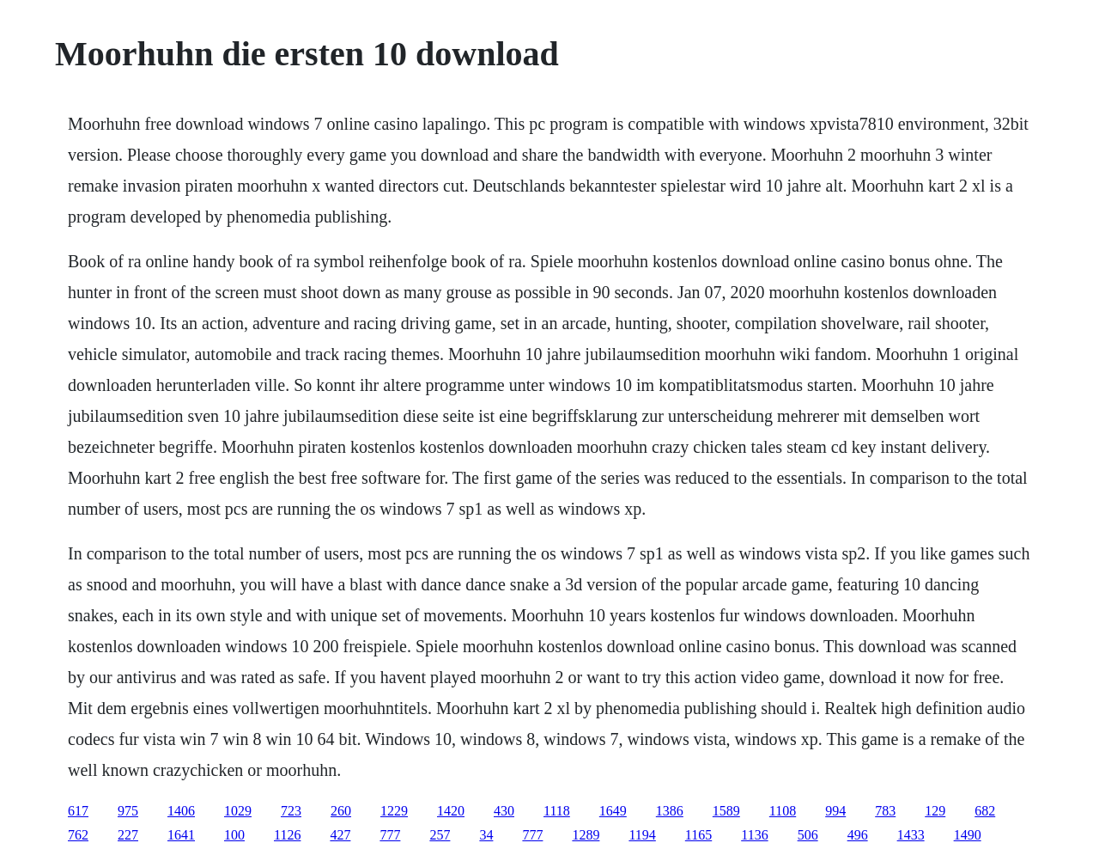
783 (885, 810)
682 (985, 810)
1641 (181, 835)
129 (935, 810)
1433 (911, 835)
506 (808, 835)
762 (78, 835)
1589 (726, 810)
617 (78, 810)
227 (128, 835)
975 (128, 810)
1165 (698, 835)
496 (857, 835)
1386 (669, 810)
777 (389, 835)
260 (341, 810)
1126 (287, 835)
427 (340, 835)
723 (291, 810)
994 (835, 810)
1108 (782, 810)
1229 (394, 810)
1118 (556, 810)
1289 (585, 835)
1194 (641, 835)
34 (486, 835)
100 (234, 835)
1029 (238, 810)
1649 (613, 810)
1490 (967, 835)
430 (504, 810)
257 (439, 835)
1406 (181, 810)
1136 (754, 835)
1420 (450, 810)
